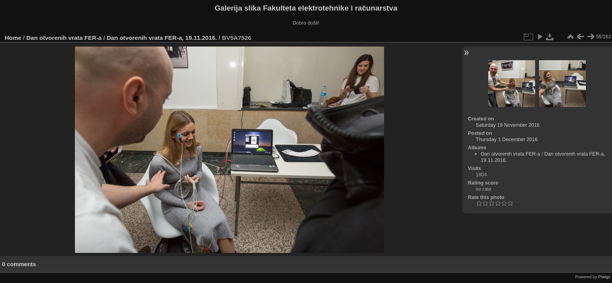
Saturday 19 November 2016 (508, 125)
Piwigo (604, 276)
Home (13, 37)
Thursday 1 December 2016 (507, 139)
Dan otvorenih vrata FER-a (64, 37)
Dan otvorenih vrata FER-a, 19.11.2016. (162, 37)
